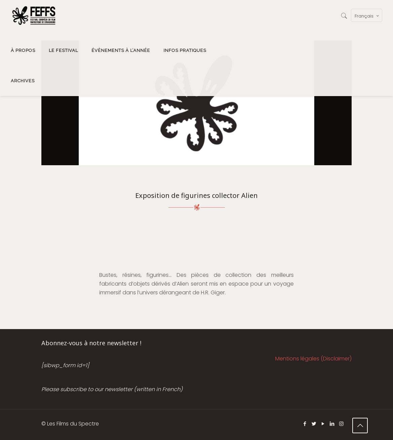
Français (367, 15)
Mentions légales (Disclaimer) (313, 358)
